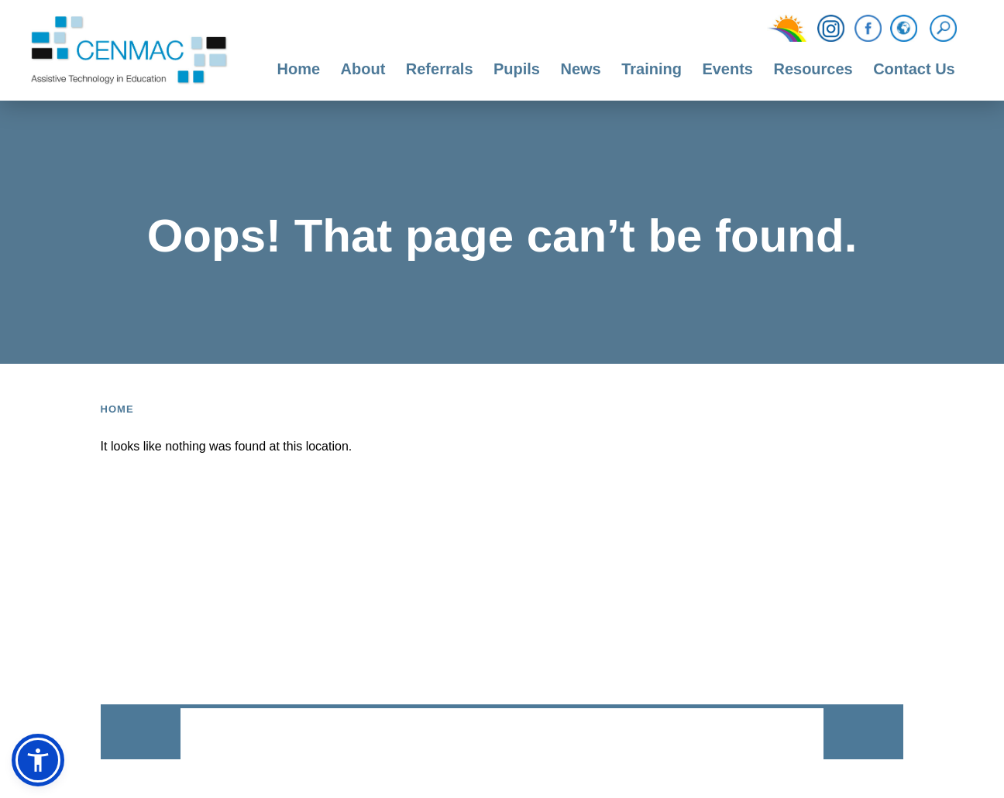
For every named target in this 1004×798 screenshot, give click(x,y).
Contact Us (914, 68)
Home (299, 68)
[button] (37, 760)
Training (651, 68)
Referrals (439, 68)
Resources (812, 68)
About (363, 68)
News (580, 68)
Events (727, 68)
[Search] (947, 28)
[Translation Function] (903, 29)
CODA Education (782, 735)
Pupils (516, 68)
